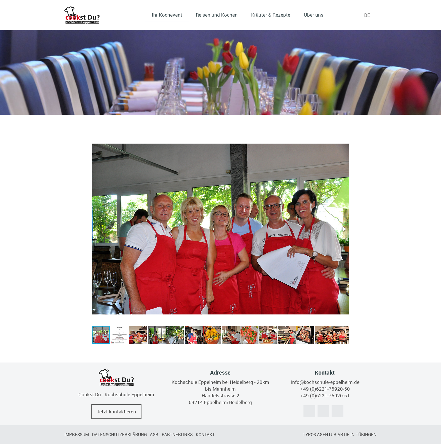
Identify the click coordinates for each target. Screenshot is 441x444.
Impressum (76, 434)
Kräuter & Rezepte (270, 15)
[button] (343, 229)
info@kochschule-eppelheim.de (325, 382)
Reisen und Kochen (217, 15)
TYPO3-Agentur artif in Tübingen (340, 434)
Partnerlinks (177, 434)
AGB (154, 434)
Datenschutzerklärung (119, 434)
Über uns (313, 15)
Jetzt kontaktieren (116, 411)
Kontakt (205, 434)
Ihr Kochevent (167, 15)
